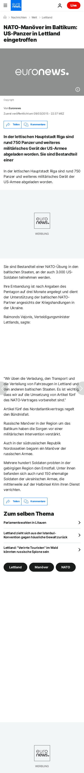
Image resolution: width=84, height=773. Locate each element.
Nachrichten (19, 17)
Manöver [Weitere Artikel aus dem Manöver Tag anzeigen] (41, 567)
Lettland (47, 17)
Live (74, 5)
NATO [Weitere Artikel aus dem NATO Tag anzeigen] (65, 567)
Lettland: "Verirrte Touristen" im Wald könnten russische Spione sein (31, 550)
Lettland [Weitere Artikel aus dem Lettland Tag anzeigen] (15, 567)
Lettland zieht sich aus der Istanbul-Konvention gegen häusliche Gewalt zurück (35, 535)
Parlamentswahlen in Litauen (25, 522)
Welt (34, 17)
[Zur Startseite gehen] (16, 5)
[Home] (5, 17)
